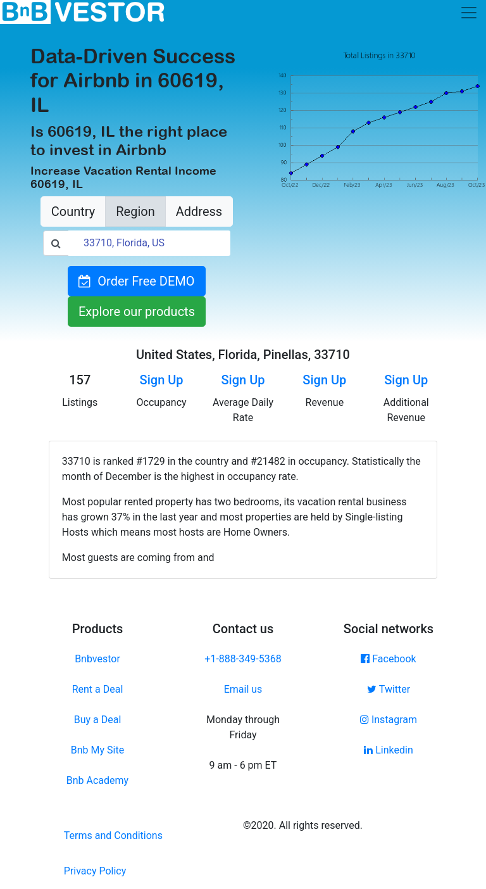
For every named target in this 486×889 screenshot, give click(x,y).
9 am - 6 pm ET (243, 765)
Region (135, 211)
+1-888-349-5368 (242, 659)
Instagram (388, 720)
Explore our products (136, 311)
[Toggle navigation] (469, 13)
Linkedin (388, 750)
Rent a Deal (97, 689)
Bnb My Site (97, 750)
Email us (243, 689)
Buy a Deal (98, 720)
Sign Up (162, 380)
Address (199, 211)
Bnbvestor (97, 659)
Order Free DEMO (136, 281)
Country (73, 211)
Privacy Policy (95, 871)
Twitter (388, 689)
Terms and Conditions (113, 835)
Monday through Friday (243, 727)
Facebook (388, 659)
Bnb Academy (97, 780)
